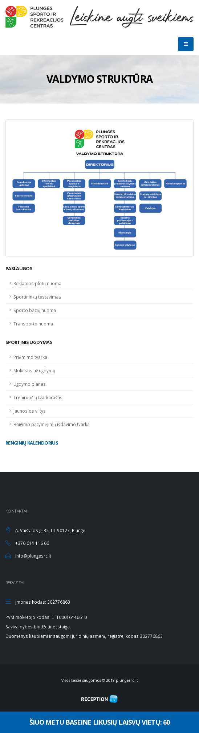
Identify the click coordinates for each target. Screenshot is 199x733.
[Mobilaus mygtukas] (186, 44)
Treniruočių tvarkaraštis (37, 397)
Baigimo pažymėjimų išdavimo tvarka (51, 424)
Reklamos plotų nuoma (37, 283)
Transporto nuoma (33, 324)
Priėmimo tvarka (30, 357)
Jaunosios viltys (29, 411)
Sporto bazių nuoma (34, 310)
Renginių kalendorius (31, 443)
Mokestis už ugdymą (34, 370)
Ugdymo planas (29, 384)
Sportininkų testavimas (37, 297)
